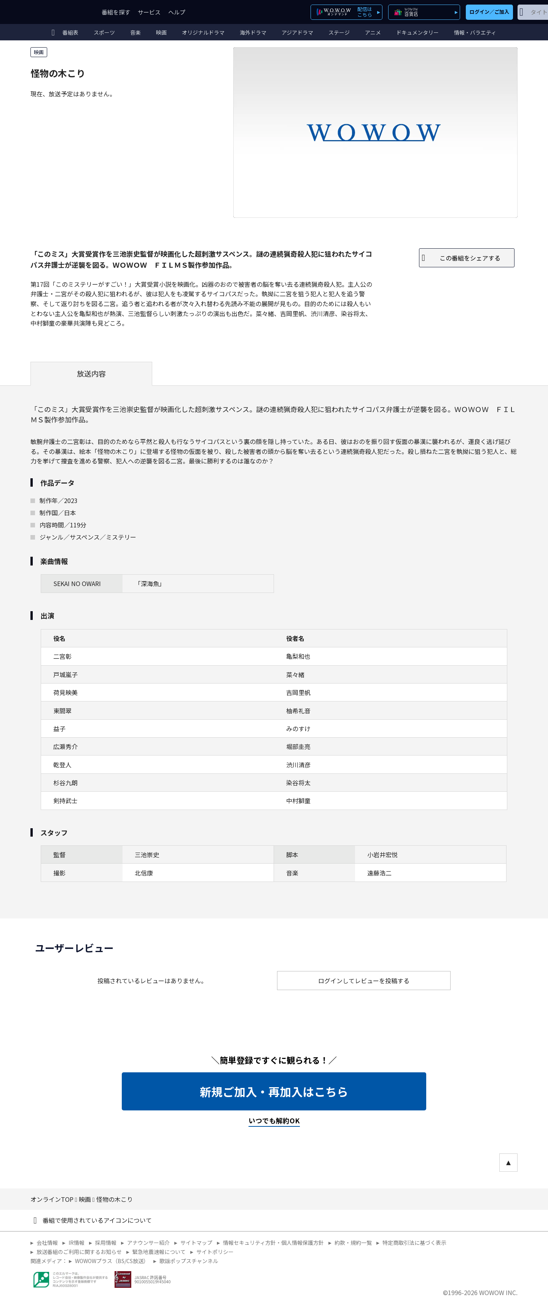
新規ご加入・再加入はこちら (274, 1091)
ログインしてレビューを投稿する (363, 980)
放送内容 (91, 373)
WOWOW (58, 12)
